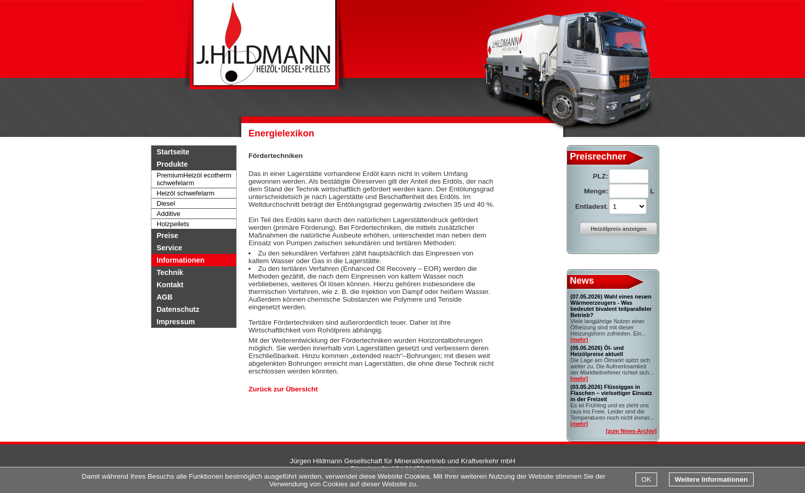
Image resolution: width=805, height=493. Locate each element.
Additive (168, 214)
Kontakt (170, 285)
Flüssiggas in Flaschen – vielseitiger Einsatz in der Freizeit (611, 393)
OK (646, 479)
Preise (167, 235)
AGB (164, 297)
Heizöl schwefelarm (186, 193)
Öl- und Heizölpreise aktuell (597, 351)
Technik (170, 272)
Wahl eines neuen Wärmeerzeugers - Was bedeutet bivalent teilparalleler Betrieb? (610, 305)
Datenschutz (178, 309)
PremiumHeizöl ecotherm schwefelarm (194, 179)
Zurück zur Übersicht (283, 389)
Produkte (172, 164)
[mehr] (579, 340)
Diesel (166, 203)
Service (169, 248)
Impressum (176, 322)
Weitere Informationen (711, 479)
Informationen (180, 260)
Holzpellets (173, 224)
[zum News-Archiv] (631, 431)
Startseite (173, 152)
